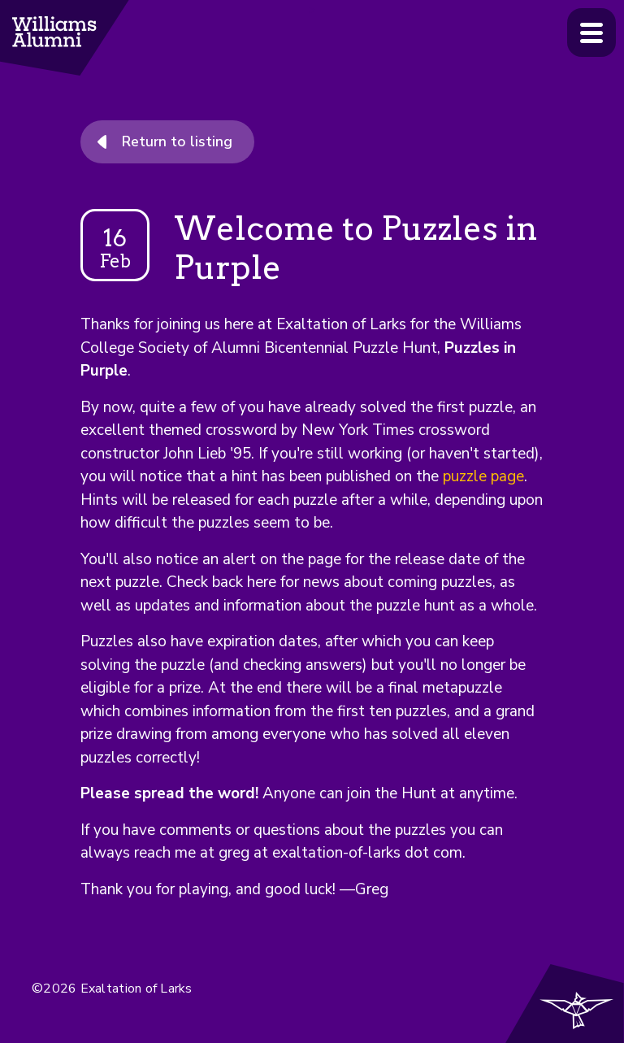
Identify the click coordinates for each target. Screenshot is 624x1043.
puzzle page (483, 476)
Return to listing (177, 141)
